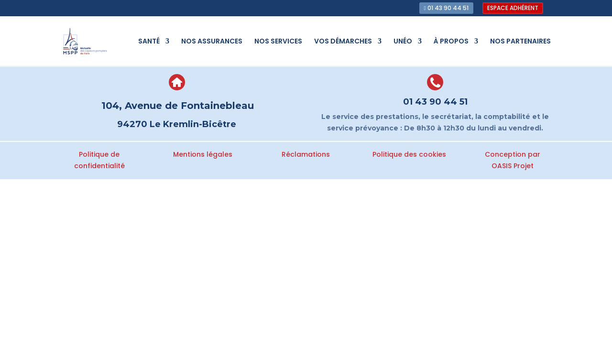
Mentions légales (202, 154)
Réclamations (306, 154)
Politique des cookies (409, 154)
